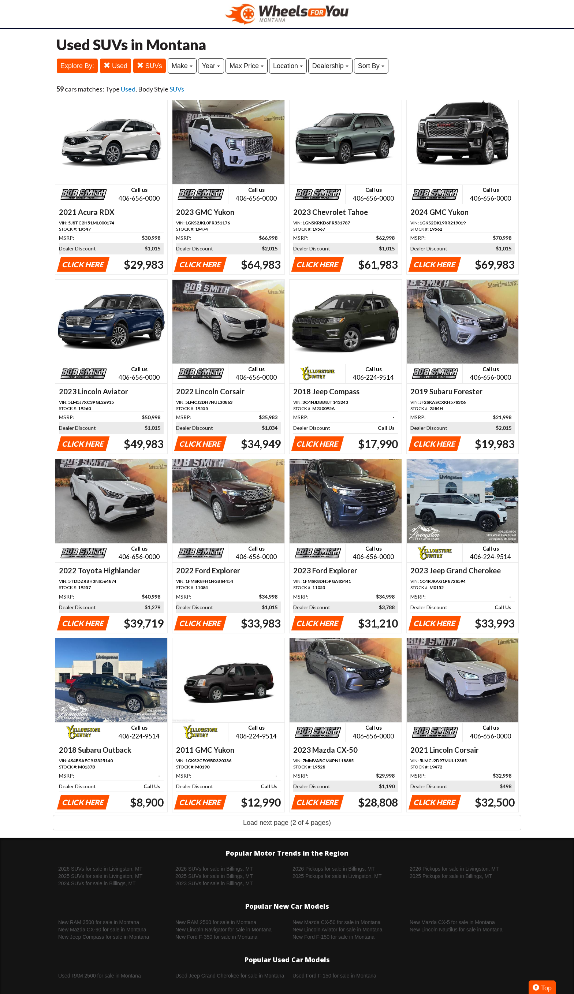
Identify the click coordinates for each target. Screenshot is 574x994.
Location (288, 66)
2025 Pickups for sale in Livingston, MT (337, 876)
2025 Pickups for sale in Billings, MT (451, 876)
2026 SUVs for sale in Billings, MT (214, 869)
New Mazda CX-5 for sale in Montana (452, 922)
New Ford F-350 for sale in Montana (216, 937)
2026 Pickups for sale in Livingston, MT (454, 869)
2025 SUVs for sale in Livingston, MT (100, 876)
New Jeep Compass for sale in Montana (103, 937)
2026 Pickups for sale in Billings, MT (333, 869)
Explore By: (77, 66)
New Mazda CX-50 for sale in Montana (336, 922)
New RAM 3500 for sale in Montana (98, 922)
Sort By (371, 66)
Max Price (247, 66)
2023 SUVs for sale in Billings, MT (214, 883)
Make (182, 66)
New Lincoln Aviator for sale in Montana (337, 929)
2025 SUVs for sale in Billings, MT (214, 876)
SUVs (149, 66)
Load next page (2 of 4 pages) (287, 822)
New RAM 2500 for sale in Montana (215, 922)
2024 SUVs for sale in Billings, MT (97, 883)
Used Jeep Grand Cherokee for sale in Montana (229, 976)
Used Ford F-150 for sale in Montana (334, 976)
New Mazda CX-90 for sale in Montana (102, 929)
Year (211, 66)
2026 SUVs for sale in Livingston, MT (100, 869)
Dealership (330, 66)
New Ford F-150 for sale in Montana (333, 937)
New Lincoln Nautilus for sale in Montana (456, 929)
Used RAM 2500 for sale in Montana (99, 976)
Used (115, 66)
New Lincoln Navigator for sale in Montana (223, 929)
